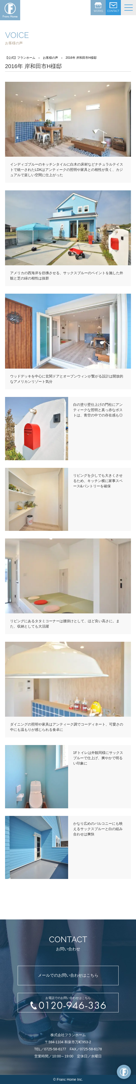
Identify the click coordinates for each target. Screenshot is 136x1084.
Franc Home (66, 1079)
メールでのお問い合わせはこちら (68, 975)
